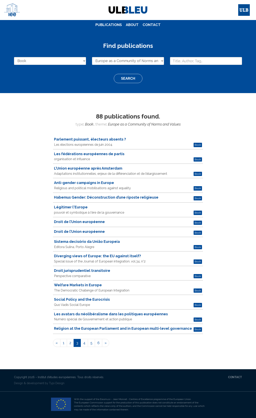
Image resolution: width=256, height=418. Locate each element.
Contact (152, 25)
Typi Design (56, 383)
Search (128, 78)
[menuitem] (108, 24)
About (132, 25)
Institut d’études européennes (57, 377)
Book (198, 144)
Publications (108, 25)
